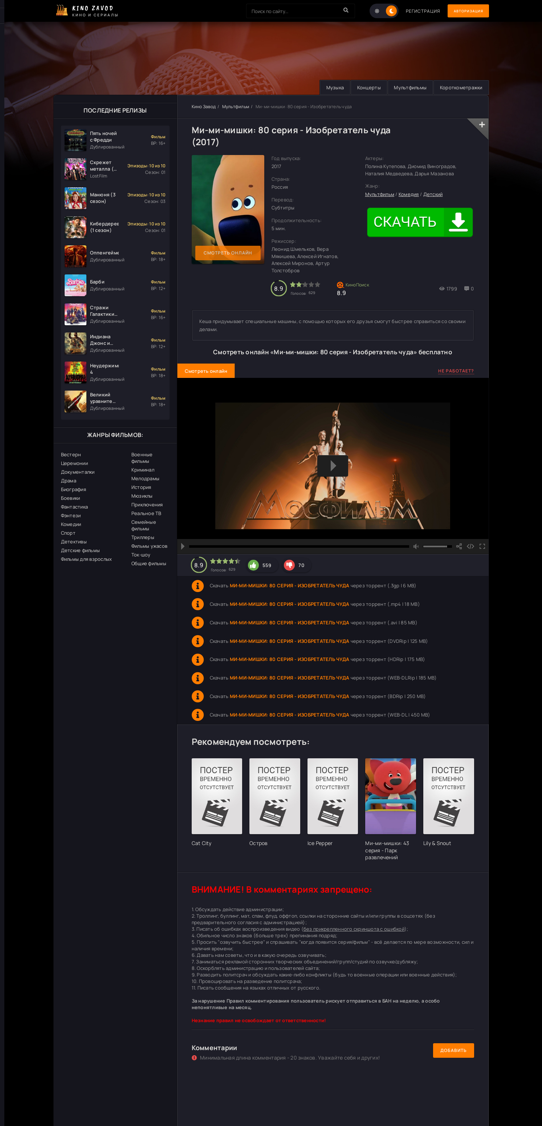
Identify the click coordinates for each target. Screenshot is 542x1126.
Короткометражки (460, 87)
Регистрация (413, 11)
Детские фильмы (80, 550)
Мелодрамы (145, 478)
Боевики (70, 498)
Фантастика (74, 506)
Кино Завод (204, 106)
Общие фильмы (148, 563)
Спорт (68, 533)
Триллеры (142, 537)
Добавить (453, 1051)
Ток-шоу (141, 554)
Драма (68, 480)
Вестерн (71, 454)
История (141, 487)
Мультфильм (235, 106)
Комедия (409, 194)
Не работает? (456, 371)
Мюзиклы (142, 496)
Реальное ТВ (146, 513)
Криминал (142, 469)
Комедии (71, 524)
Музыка (328, 87)
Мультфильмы (407, 87)
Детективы (74, 541)
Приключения (147, 504)
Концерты (364, 87)
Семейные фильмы (143, 525)
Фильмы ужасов (149, 546)
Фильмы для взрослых (86, 559)
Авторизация (463, 11)
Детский (433, 194)
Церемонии (74, 463)
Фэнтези (71, 515)
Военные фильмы (142, 457)
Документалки (78, 472)
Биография (73, 489)
